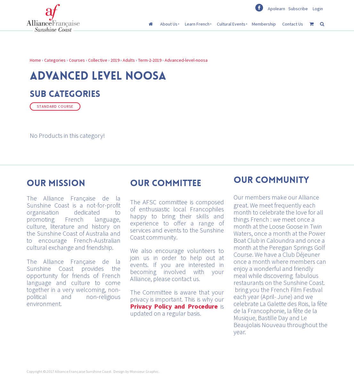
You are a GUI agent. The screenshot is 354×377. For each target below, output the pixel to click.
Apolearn (276, 9)
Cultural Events (231, 24)
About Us (168, 24)
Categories (55, 60)
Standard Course (55, 106)
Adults (129, 60)
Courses (77, 60)
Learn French (197, 24)
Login (318, 9)
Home (35, 60)
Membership (264, 24)
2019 (115, 60)
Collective (97, 60)
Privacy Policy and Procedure (174, 306)
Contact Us (292, 24)
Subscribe (298, 9)
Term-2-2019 (149, 60)
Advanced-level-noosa (186, 60)
